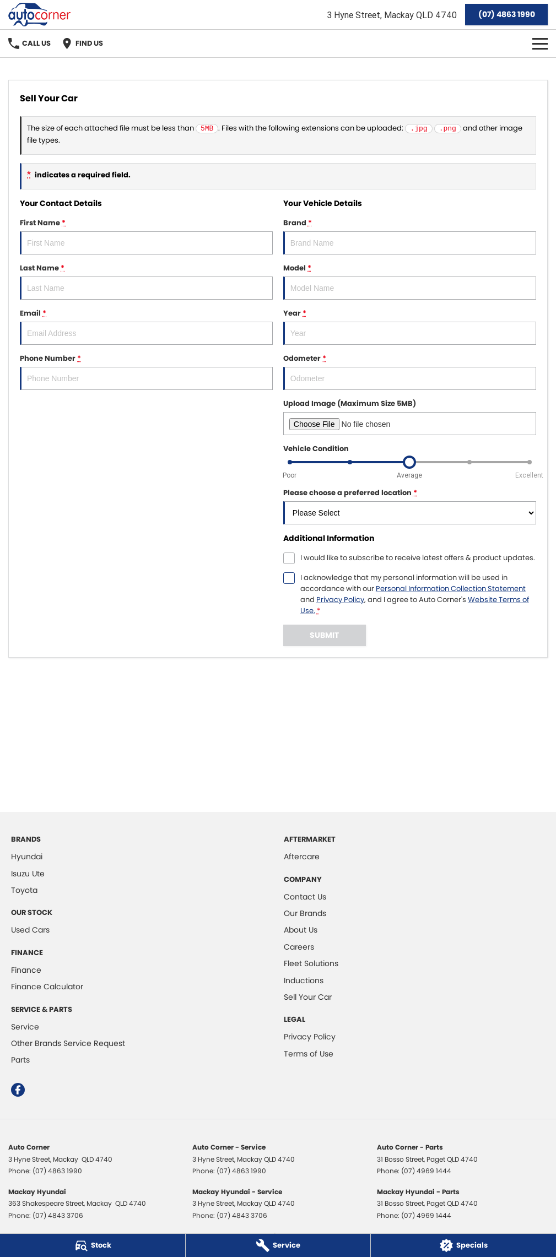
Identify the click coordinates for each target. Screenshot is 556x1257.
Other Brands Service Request (68, 1043)
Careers (299, 946)
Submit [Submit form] (324, 635)
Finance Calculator (47, 986)
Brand (409, 236)
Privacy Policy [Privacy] (340, 599)
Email (146, 326)
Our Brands (305, 913)
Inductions (303, 980)
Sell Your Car (308, 997)
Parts (20, 1059)
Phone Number (146, 371)
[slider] (409, 462)
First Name (146, 236)
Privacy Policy (310, 1036)
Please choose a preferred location (409, 505)
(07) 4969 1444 (426, 1170)
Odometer (409, 371)
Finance (26, 970)
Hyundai (26, 856)
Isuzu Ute (28, 873)
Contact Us (305, 896)
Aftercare (302, 856)
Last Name (146, 281)
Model (409, 281)
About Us (300, 929)
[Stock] (92, 1245)
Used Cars (30, 929)
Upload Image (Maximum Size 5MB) (409, 416)
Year (409, 326)
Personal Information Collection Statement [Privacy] (451, 588)
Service (25, 1026)
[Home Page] (39, 14)
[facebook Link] (18, 1090)
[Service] (278, 1245)
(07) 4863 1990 (506, 14)
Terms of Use (308, 1053)
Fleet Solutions (311, 963)
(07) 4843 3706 (58, 1215)
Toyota (24, 890)
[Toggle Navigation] (540, 43)
